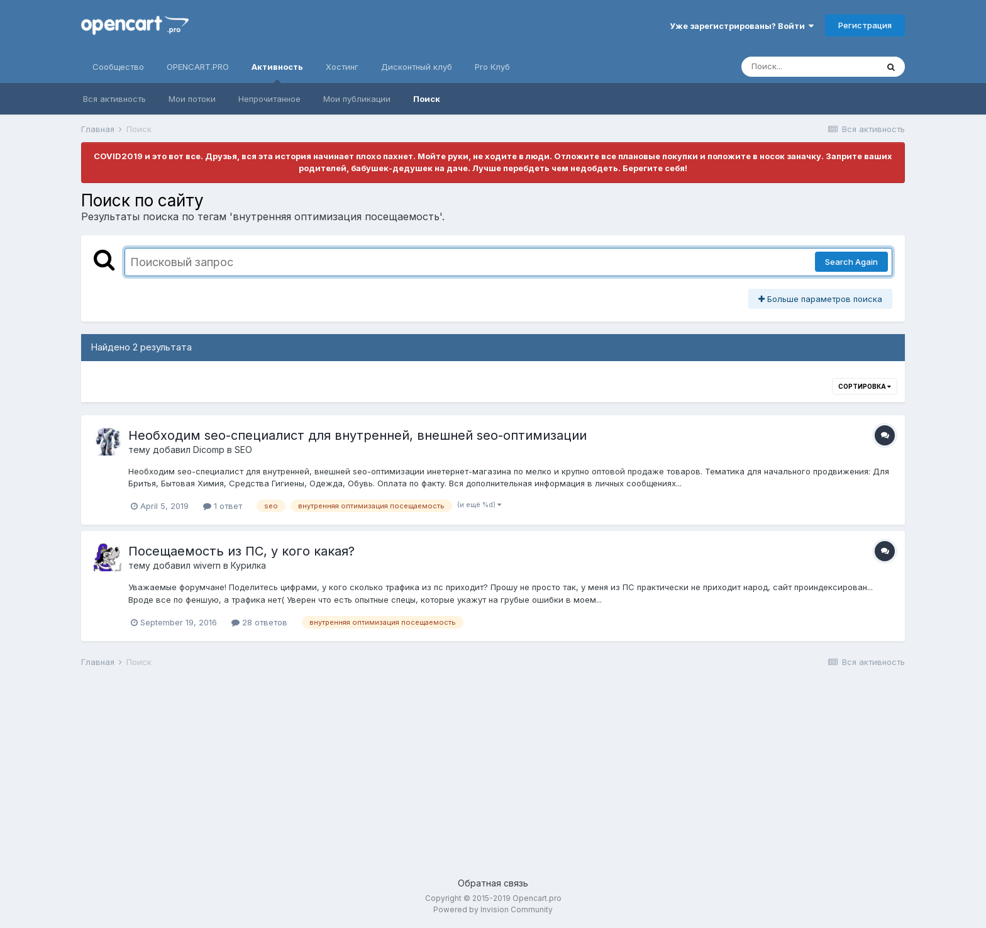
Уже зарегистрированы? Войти (742, 26)
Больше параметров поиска (820, 299)
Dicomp (208, 449)
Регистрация (865, 25)
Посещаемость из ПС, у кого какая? (241, 551)
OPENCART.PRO (198, 67)
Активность (277, 72)
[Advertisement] (458, 776)
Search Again (851, 262)
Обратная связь (493, 883)
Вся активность (114, 99)
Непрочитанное (269, 99)
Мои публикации (357, 99)
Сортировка (864, 386)
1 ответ (222, 506)
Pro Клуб (492, 67)
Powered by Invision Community (493, 909)
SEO (243, 449)
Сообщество (118, 67)
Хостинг (342, 67)
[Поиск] (809, 67)
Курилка (248, 565)
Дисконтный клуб (416, 67)
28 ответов (259, 622)
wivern (207, 565)
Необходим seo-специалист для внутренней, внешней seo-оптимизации (357, 435)
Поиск (426, 99)
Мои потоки (192, 99)
